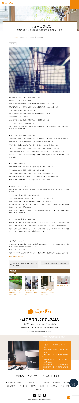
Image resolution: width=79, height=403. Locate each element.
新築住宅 (20, 376)
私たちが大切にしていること (15, 382)
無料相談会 (56, 382)
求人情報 (66, 382)
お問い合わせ (23, 386)
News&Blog (53, 386)
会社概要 (46, 382)
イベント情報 (65, 386)
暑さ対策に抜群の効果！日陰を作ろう (55, 263)
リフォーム (33, 376)
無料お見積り (11, 386)
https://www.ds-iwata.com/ (16, 256)
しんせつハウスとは (34, 382)
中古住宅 (46, 376)
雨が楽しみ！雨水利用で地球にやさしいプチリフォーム (25, 264)
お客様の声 (37, 389)
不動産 (56, 376)
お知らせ (43, 386)
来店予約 (33, 386)
